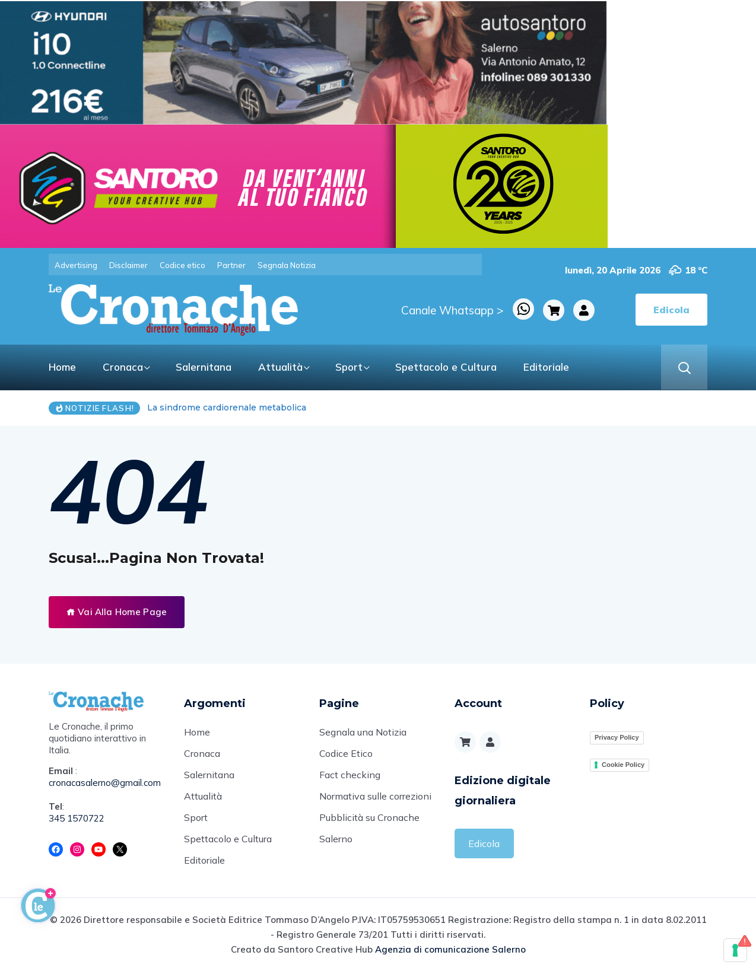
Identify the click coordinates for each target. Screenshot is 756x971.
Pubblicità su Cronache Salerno (369, 828)
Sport (349, 367)
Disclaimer (128, 265)
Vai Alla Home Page (116, 611)
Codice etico (182, 265)
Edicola (484, 843)
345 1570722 (76, 818)
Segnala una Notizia (362, 732)
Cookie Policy (623, 764)
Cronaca (123, 367)
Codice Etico (346, 753)
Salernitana (203, 367)
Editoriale (546, 367)
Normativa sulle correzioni (375, 796)
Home (62, 367)
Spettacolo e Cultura (446, 367)
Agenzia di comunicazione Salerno (450, 949)
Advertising (76, 265)
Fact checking (349, 775)
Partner (231, 265)
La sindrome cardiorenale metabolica (226, 407)
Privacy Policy (617, 737)
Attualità (280, 367)
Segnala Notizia (287, 265)
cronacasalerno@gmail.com (105, 782)
